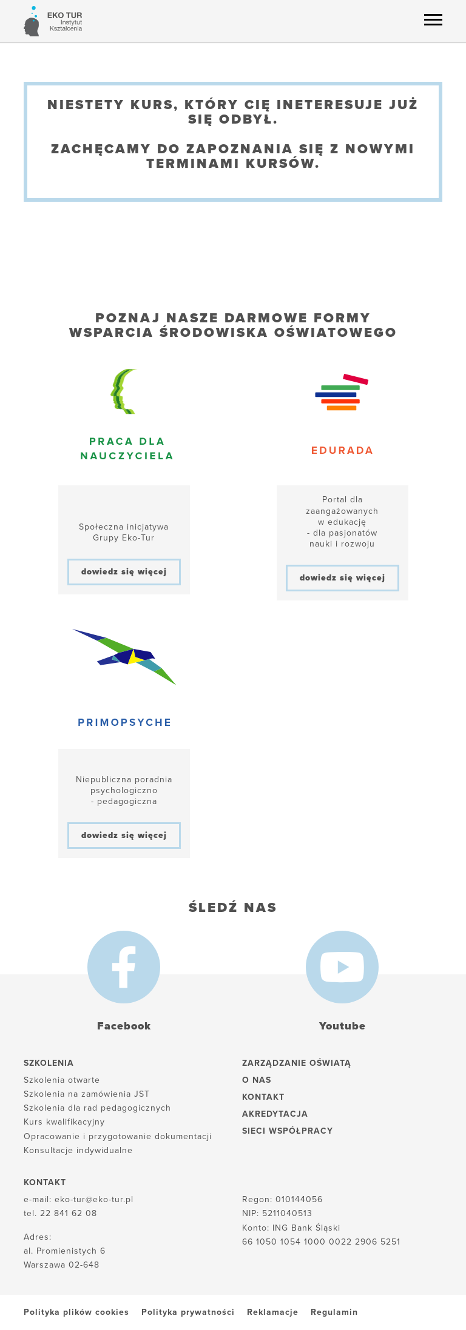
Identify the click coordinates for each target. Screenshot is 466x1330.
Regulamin (334, 1312)
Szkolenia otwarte (62, 1080)
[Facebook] (123, 967)
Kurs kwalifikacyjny (64, 1122)
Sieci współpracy (287, 1131)
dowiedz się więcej (124, 572)
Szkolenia (49, 1063)
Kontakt (263, 1097)
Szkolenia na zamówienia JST (87, 1094)
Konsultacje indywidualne (78, 1150)
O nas (256, 1080)
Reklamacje (273, 1312)
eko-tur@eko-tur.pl (94, 1199)
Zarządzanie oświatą (296, 1063)
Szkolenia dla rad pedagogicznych (97, 1108)
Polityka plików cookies (76, 1312)
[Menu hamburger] (433, 19)
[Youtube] (342, 967)
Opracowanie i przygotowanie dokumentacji (118, 1136)
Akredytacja (275, 1114)
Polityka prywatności (188, 1312)
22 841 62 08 (68, 1213)
